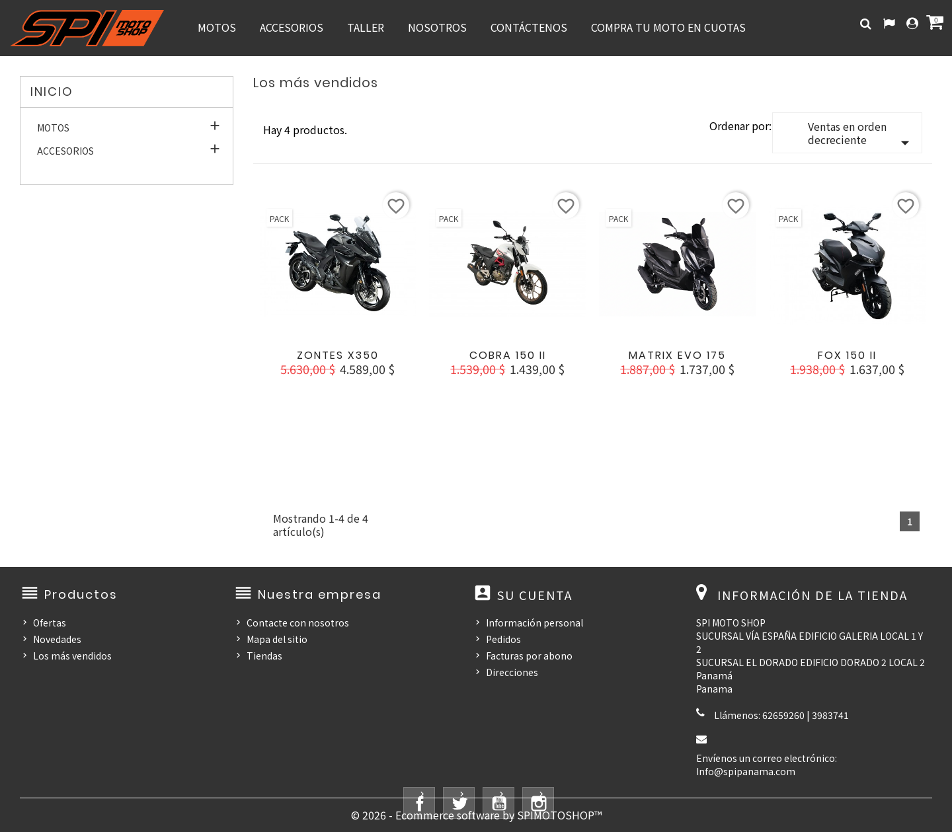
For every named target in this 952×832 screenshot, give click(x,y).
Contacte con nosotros (298, 622)
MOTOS (217, 27)
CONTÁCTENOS (529, 27)
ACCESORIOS (291, 27)
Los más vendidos (72, 655)
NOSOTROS (437, 27)
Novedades (57, 639)
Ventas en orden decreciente (861, 135)
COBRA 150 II (507, 355)
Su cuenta (535, 594)
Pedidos (503, 639)
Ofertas (49, 622)
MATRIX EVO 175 (677, 355)
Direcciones (512, 672)
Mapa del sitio (277, 639)
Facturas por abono (529, 655)
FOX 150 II (847, 355)
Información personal (534, 622)
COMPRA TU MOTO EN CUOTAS (668, 27)
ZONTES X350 (338, 355)
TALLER (365, 27)
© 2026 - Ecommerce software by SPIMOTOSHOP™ (476, 815)
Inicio (51, 91)
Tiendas (264, 655)
